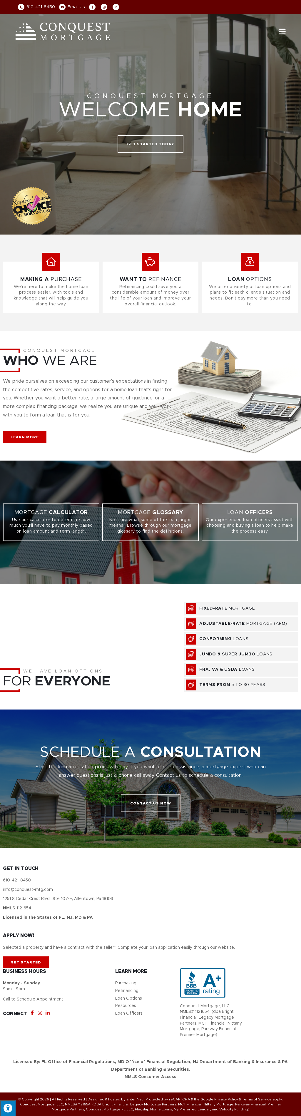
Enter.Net (134, 1099)
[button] (150, 144)
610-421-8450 (36, 7)
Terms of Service (256, 1099)
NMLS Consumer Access (150, 1077)
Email (72, 7)
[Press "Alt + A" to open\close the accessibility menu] (8, 1108)
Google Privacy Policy (219, 1099)
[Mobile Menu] (282, 31)
